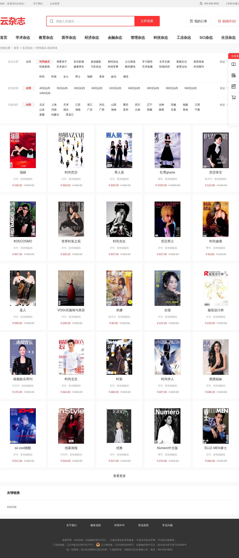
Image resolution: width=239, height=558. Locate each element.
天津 (66, 104)
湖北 (66, 109)
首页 (3, 38)
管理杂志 (138, 38)
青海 (185, 109)
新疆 (42, 114)
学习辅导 (147, 61)
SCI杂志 (206, 38)
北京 (42, 104)
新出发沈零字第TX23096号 (172, 544)
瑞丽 (89, 76)
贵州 (125, 109)
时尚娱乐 (44, 61)
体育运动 (181, 66)
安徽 (173, 104)
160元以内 (134, 88)
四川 (137, 104)
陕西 (161, 109)
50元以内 (62, 88)
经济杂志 (92, 38)
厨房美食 (199, 61)
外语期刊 (199, 66)
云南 (137, 109)
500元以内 (191, 88)
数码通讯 (130, 66)
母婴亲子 (62, 61)
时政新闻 (44, 66)
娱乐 (113, 76)
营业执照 (143, 525)
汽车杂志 (96, 66)
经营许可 (119, 525)
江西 (197, 104)
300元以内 (172, 88)
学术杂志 (23, 38)
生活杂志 (228, 38)
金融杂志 (115, 38)
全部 (28, 61)
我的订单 (200, 21)
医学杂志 (69, 38)
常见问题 (167, 525)
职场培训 (164, 66)
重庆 (125, 104)
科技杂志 (161, 38)
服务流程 (96, 525)
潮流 (125, 76)
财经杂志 (113, 61)
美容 (101, 76)
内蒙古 (55, 114)
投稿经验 (12, 507)
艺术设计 (62, 66)
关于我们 (38, 3)
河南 (54, 109)
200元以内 (153, 88)
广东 (89, 109)
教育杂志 (46, 38)
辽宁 (149, 104)
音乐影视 (79, 61)
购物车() (229, 21)
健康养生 (79, 66)
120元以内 (115, 88)
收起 (222, 61)
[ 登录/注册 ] (232, 3)
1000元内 (44, 93)
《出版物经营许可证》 (96, 540)
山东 (42, 109)
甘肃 (173, 109)
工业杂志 (184, 38)
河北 (101, 104)
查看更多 (119, 476)
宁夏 (197, 109)
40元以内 (44, 88)
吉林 (161, 104)
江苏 (77, 104)
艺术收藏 (147, 66)
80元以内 (97, 88)
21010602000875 (124, 544)
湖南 (77, 109)
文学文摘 (164, 61)
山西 (113, 104)
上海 (54, 104)
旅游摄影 (96, 61)
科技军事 (113, 66)
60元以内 (79, 88)
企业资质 (55, 3)
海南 (113, 109)
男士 (77, 76)
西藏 (149, 109)
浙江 (89, 104)
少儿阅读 (130, 61)
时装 (54, 76)
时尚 (42, 76)
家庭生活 (181, 61)
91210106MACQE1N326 (94, 549)
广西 (101, 109)
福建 (185, 104)
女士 (66, 76)
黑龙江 (70, 114)
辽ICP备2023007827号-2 (80, 544)
